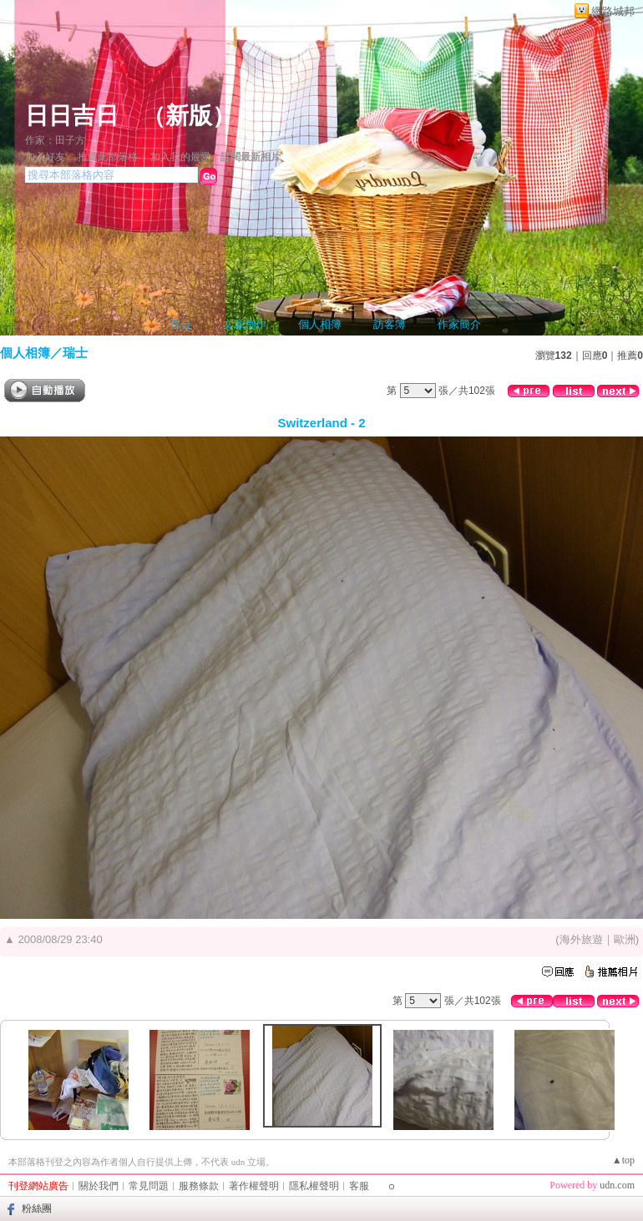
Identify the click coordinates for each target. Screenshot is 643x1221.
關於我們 (98, 1186)
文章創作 (244, 324)
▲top (623, 1160)
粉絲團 (37, 1208)
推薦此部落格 (108, 157)
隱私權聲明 (314, 1186)
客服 (359, 1186)
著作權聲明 (254, 1186)
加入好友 (45, 157)
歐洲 (624, 939)
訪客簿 (389, 324)
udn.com (617, 1185)
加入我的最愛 (180, 157)
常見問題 (149, 1186)
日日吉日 (72, 116)
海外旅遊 (581, 939)
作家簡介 (459, 324)
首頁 (180, 324)
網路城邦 (613, 11)
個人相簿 (320, 324)
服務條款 (199, 1186)
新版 (188, 116)
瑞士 (75, 353)
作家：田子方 (55, 140)
